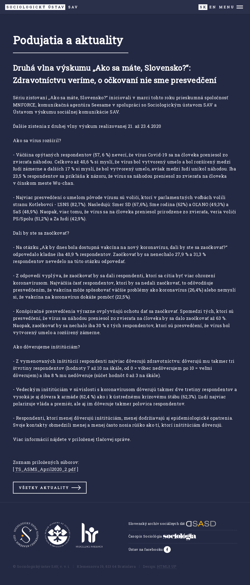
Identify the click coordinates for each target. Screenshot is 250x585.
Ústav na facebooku (146, 549)
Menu (226, 7)
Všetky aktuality (44, 487)
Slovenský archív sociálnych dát (172, 523)
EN (213, 7)
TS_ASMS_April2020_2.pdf (45, 469)
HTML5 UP (166, 566)
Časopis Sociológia (162, 536)
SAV (41, 7)
